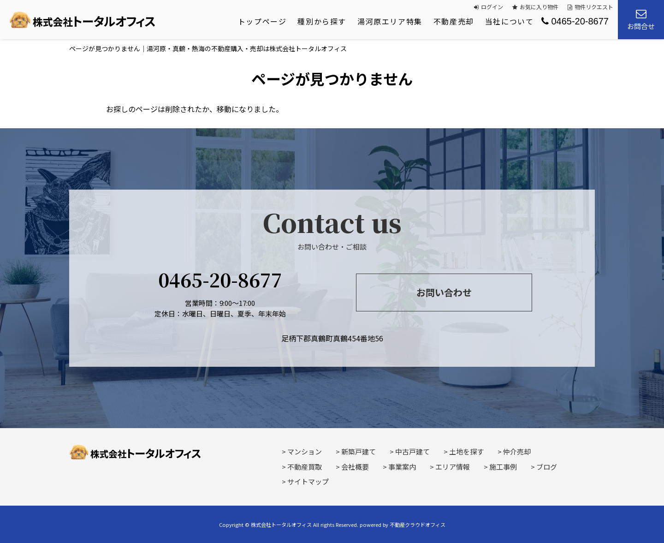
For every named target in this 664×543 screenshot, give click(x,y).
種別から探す (321, 21)
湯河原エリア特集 (389, 21)
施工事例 (503, 466)
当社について (509, 21)
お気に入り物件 (535, 7)
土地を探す (466, 451)
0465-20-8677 (575, 21)
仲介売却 (517, 451)
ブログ (546, 466)
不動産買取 (304, 466)
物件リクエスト (590, 7)
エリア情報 (452, 466)
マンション (304, 451)
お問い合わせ (444, 292)
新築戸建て (358, 451)
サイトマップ (308, 481)
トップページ (262, 21)
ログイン (488, 7)
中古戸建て (412, 451)
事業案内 (402, 466)
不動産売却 (453, 21)
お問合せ (641, 19)
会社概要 (355, 466)
